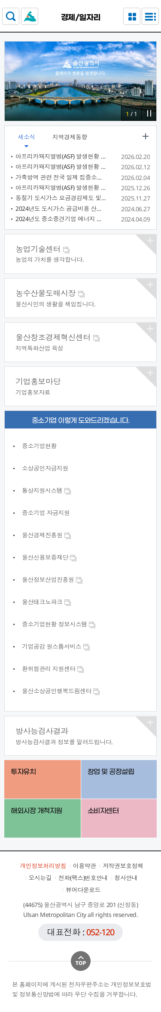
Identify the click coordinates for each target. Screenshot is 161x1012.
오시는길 (40, 878)
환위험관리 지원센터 (53, 669)
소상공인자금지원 (45, 468)
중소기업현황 (39, 446)
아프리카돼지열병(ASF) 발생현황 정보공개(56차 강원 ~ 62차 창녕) (61, 166)
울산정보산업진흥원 (52, 579)
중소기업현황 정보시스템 (59, 624)
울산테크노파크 (46, 602)
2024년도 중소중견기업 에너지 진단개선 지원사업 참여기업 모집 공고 (61, 219)
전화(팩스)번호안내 (83, 878)
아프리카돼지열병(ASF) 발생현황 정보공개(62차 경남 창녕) (61, 156)
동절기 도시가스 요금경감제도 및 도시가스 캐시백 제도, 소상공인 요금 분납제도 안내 (61, 198)
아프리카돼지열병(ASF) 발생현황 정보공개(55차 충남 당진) (61, 187)
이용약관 (84, 866)
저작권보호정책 (123, 866)
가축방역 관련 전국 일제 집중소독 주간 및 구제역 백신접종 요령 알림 (61, 177)
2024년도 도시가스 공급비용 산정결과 (61, 208)
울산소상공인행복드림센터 (61, 691)
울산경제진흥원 (46, 535)
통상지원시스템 (46, 490)
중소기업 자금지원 (46, 513)
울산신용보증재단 (49, 557)
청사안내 (126, 878)
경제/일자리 (80, 17)
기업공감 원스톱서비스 (56, 646)
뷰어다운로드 (83, 890)
